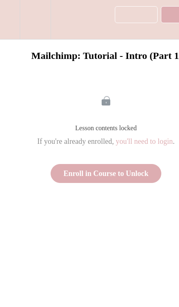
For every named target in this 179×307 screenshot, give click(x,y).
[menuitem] (35, 19)
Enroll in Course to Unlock (106, 173)
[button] (10, 19)
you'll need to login (144, 141)
